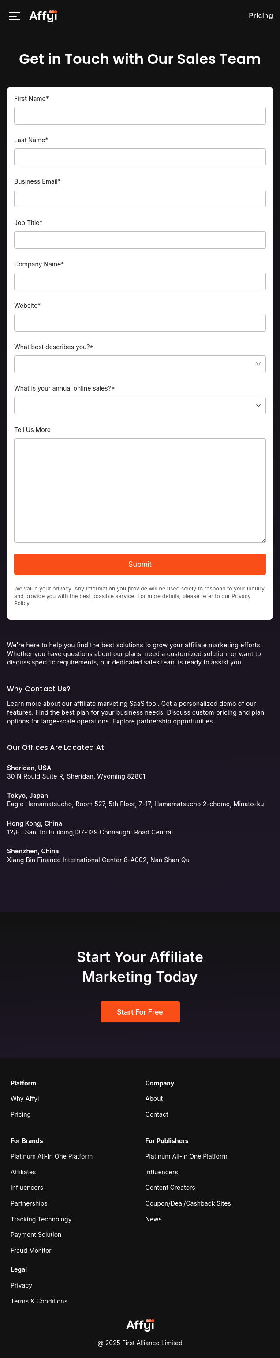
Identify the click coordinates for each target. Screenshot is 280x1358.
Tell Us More (32, 429)
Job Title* (28, 222)
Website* (27, 305)
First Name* (31, 98)
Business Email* (37, 181)
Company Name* (39, 264)
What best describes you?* (54, 347)
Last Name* (31, 140)
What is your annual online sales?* (64, 388)
